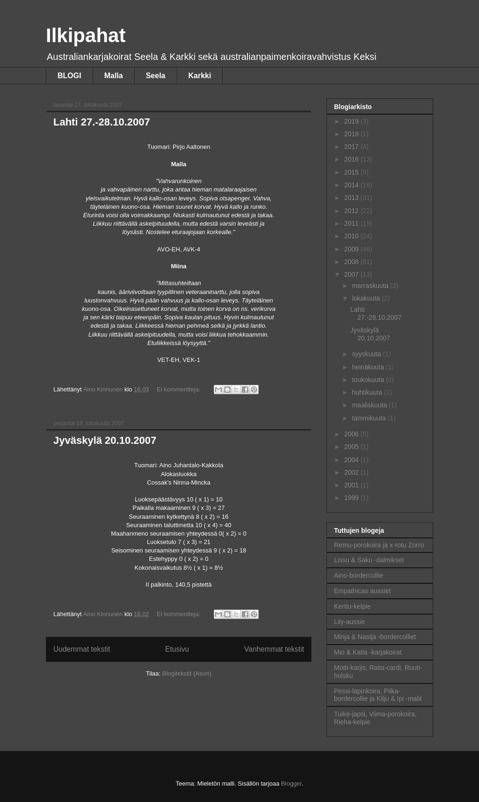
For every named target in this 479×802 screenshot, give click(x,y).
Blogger (291, 783)
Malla (113, 76)
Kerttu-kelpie (352, 606)
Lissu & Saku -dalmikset (369, 560)
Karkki (200, 76)
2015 (352, 172)
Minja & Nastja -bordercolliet (375, 636)
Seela (156, 76)
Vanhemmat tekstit (274, 649)
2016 (352, 159)
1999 (352, 497)
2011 (352, 223)
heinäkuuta (368, 367)
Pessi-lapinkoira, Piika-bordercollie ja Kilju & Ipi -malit (378, 695)
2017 (352, 146)
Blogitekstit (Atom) (186, 673)
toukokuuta (368, 379)
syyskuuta (367, 354)
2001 (352, 485)
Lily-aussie (349, 621)
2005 (352, 446)
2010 (352, 236)
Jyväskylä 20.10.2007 (104, 440)
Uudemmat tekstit (81, 649)
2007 (352, 274)
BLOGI (69, 76)
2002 (352, 472)
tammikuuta (369, 418)
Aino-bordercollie (358, 575)
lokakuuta (367, 298)
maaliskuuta (370, 405)
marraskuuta (371, 285)
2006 (352, 434)
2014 (352, 185)
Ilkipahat (85, 35)
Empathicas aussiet (362, 591)
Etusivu (177, 649)
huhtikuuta (368, 392)
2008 (352, 261)
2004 (352, 460)
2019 (352, 121)
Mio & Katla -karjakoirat (368, 652)
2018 (352, 134)
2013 (352, 197)
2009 (352, 249)
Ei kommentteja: (179, 389)
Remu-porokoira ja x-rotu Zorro (379, 545)
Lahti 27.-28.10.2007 (101, 122)
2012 (352, 210)
